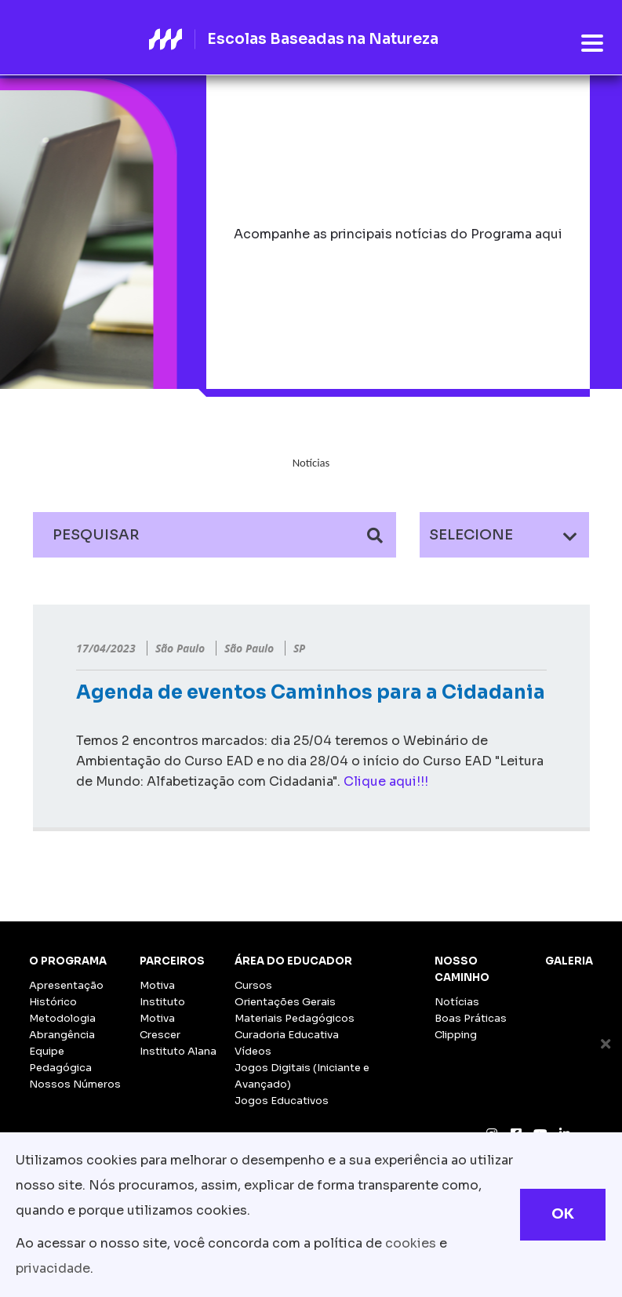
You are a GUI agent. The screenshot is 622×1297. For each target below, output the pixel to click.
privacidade (53, 1268)
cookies (410, 1243)
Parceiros (172, 961)
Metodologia (62, 1018)
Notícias (457, 1001)
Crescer (160, 1034)
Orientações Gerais (285, 1001)
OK (562, 1214)
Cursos (253, 985)
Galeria (569, 961)
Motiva (157, 985)
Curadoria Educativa (287, 1034)
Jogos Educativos (282, 1100)
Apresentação (66, 985)
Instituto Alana (178, 1051)
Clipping (456, 1034)
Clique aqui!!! (386, 781)
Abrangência (62, 1034)
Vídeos (253, 1051)
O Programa (68, 961)
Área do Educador (293, 961)
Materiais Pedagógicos (295, 1018)
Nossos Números (75, 1084)
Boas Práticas (471, 1018)
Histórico (53, 1001)
